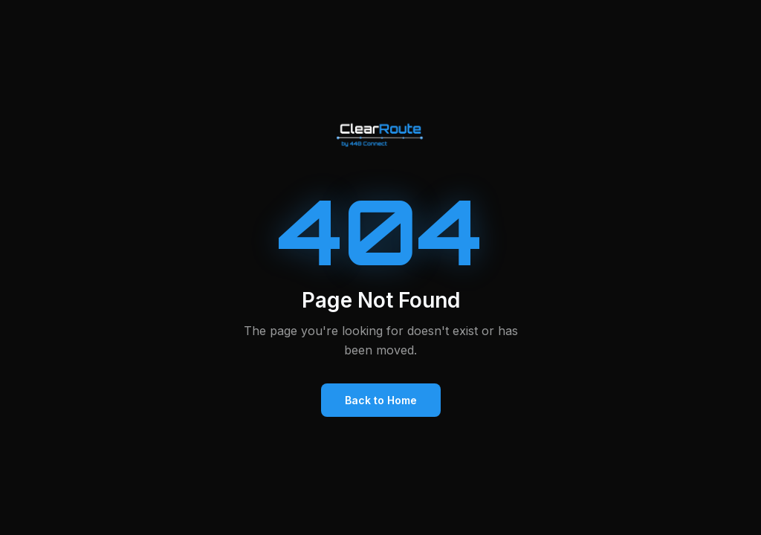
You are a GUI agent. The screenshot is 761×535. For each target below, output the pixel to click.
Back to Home (381, 400)
